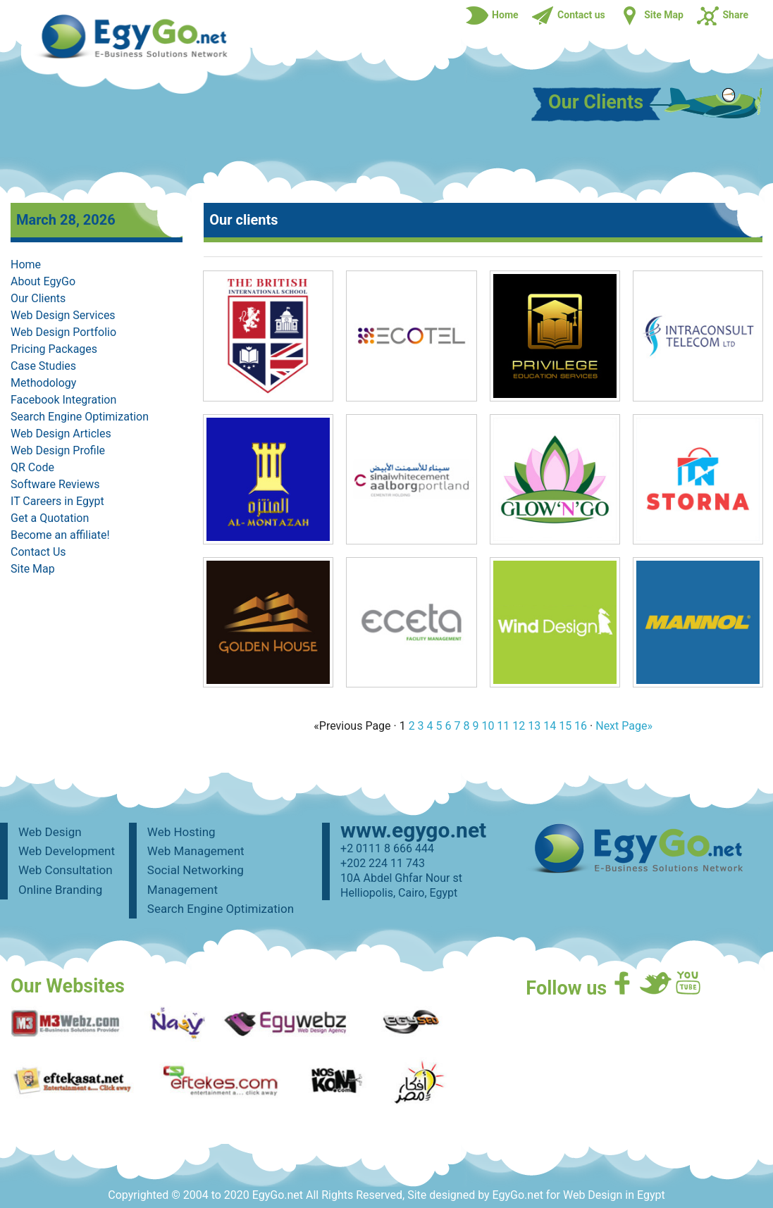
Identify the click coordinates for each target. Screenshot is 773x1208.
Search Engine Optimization (80, 416)
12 (518, 726)
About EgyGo (43, 281)
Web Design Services (63, 315)
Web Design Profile (58, 450)
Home (26, 264)
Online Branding (60, 890)
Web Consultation (65, 870)
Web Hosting (181, 832)
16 (580, 726)
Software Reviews (55, 484)
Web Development (66, 851)
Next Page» (624, 726)
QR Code (32, 467)
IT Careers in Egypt (57, 501)
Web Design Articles (61, 433)
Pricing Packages (54, 349)
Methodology (43, 383)
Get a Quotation (50, 518)
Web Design (50, 832)
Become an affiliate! (60, 535)
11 (503, 726)
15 (565, 726)
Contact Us (38, 552)
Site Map (33, 568)
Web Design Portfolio (63, 332)
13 (534, 726)
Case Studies (43, 366)
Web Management (196, 851)
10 (487, 726)
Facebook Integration (63, 399)
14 (549, 726)
